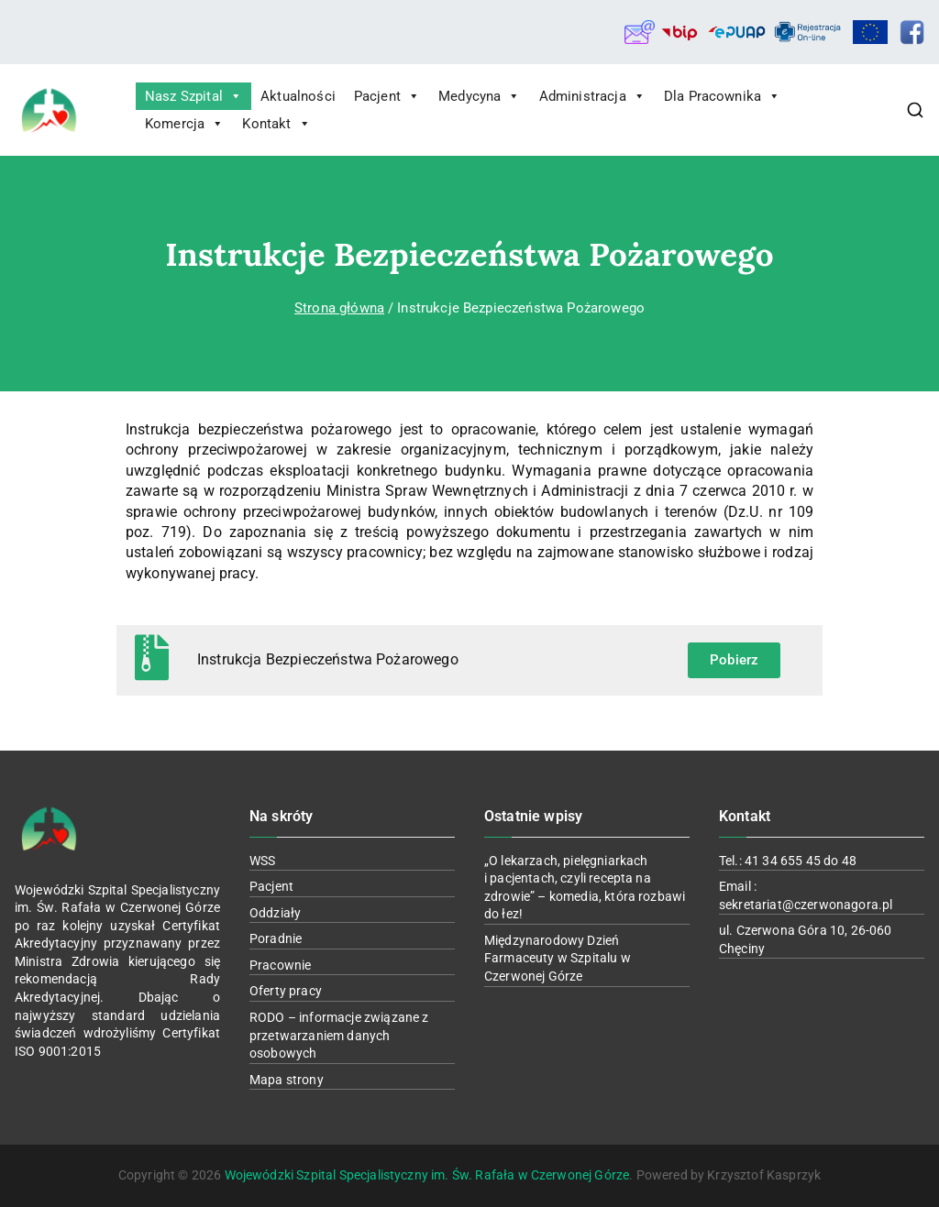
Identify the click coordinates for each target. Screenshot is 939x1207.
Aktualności (298, 96)
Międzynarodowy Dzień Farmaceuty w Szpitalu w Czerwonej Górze (557, 958)
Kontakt (276, 123)
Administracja (592, 96)
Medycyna (479, 96)
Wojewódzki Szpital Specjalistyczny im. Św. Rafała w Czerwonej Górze (427, 1175)
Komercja (184, 123)
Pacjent (387, 96)
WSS (262, 860)
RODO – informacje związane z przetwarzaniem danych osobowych (338, 1035)
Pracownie (280, 965)
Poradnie (275, 938)
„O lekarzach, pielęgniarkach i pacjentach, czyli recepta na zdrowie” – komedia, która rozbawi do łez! (584, 887)
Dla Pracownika (722, 96)
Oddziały (275, 912)
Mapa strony (286, 1079)
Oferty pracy (285, 990)
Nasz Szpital (193, 96)
